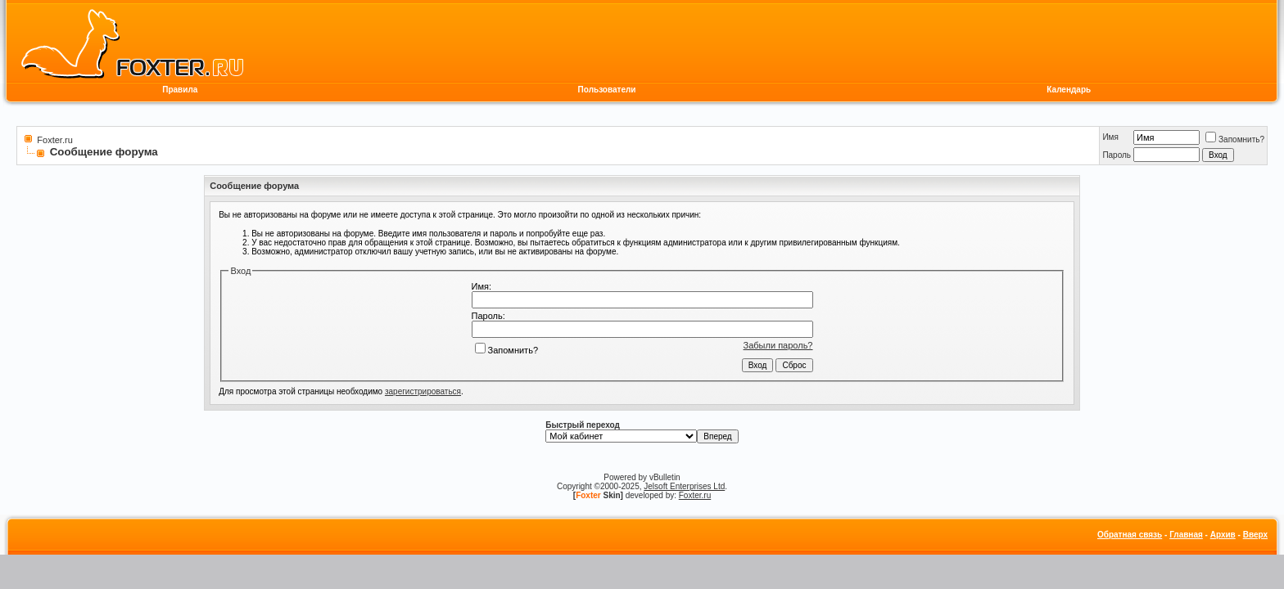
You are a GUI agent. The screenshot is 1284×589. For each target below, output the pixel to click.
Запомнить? (1234, 139)
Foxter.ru (54, 140)
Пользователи (607, 89)
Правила (179, 89)
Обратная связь (1129, 534)
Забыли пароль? (778, 345)
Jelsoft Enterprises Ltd (684, 486)
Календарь (1069, 89)
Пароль (1116, 155)
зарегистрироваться (423, 391)
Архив (1223, 534)
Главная (1186, 534)
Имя (1110, 137)
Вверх (1255, 534)
